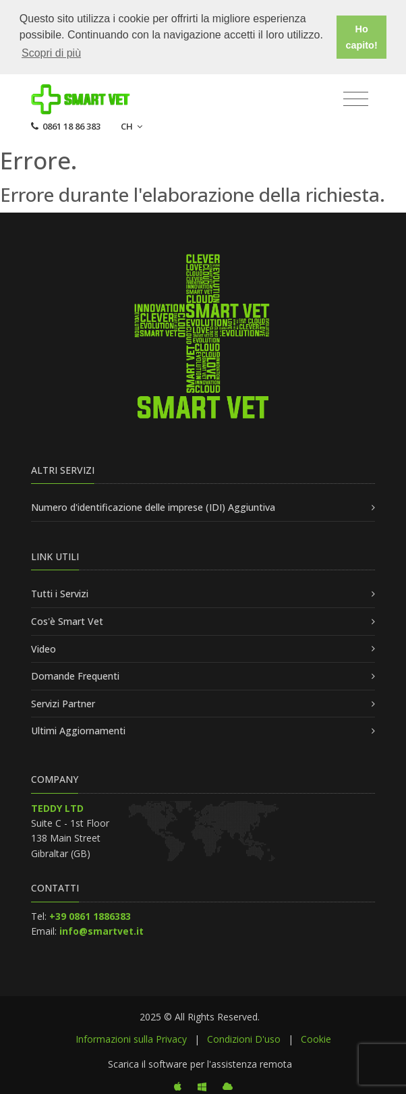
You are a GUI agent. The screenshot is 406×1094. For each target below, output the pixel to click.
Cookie (316, 1037)
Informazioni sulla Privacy (131, 1037)
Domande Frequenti (75, 675)
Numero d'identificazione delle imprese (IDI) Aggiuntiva (153, 506)
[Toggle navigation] (356, 98)
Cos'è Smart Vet (67, 619)
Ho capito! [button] (362, 37)
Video (43, 647)
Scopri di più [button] (51, 53)
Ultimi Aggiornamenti (78, 729)
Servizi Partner (63, 702)
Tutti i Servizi (59, 592)
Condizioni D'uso (244, 1037)
